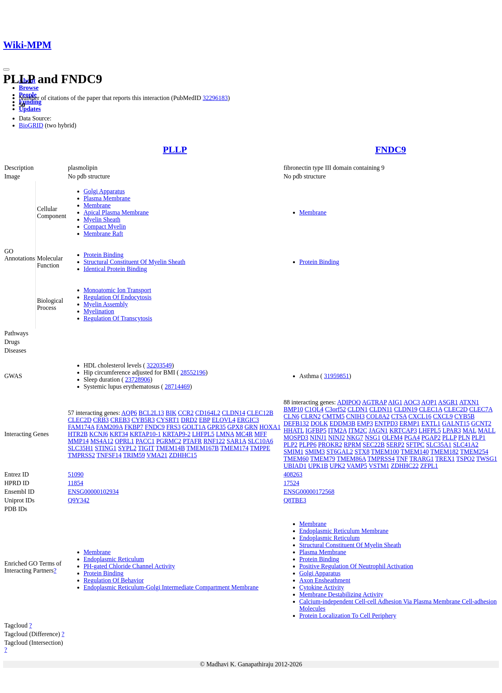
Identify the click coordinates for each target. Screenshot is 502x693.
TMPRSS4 (381, 458)
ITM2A (337, 430)
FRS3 (173, 427)
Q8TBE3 (295, 500)
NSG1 (372, 437)
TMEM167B (202, 448)
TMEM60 (296, 458)
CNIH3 (355, 416)
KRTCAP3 (403, 430)
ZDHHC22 (404, 465)
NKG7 (354, 437)
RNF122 (214, 441)
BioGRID (31, 125)
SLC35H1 (80, 448)
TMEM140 (415, 451)
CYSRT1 (168, 420)
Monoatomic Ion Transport (117, 290)
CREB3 (120, 420)
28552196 (193, 372)
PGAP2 (431, 437)
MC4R (244, 434)
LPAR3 (451, 430)
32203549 (159, 365)
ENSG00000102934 (93, 491)
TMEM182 (444, 451)
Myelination (99, 311)
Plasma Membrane (107, 198)
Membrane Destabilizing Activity (341, 594)
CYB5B (465, 416)
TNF (402, 458)
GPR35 (216, 427)
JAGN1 (378, 430)
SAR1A (236, 441)
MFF (260, 434)
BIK (171, 412)
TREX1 (445, 458)
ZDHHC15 (183, 455)
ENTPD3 (386, 423)
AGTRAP (374, 402)
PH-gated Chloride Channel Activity (129, 566)
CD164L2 (207, 412)
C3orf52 (335, 409)
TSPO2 (465, 458)
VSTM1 (379, 465)
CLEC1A (430, 409)
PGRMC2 (168, 441)
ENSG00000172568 (309, 491)
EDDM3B (342, 423)
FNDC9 (390, 149)
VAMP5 (357, 465)
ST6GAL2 (339, 451)
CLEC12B (260, 412)
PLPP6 (307, 444)
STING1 (105, 448)
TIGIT (146, 448)
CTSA (399, 416)
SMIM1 (294, 451)
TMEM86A (351, 458)
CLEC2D (79, 420)
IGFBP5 (316, 430)
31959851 (336, 376)
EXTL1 (430, 423)
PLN (464, 437)
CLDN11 (381, 409)
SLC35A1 (438, 444)
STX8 (362, 451)
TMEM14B (170, 448)
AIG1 (395, 402)
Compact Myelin (105, 226)
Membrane (97, 205)
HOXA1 (269, 427)
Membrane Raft (103, 233)
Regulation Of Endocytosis (117, 297)
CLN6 (291, 416)
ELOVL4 (223, 420)
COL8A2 (378, 416)
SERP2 (395, 444)
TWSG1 (486, 458)
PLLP (175, 149)
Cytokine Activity (321, 587)
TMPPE (260, 448)
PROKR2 (330, 444)
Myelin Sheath (102, 219)
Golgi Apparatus (104, 191)
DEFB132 (296, 423)
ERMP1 (410, 423)
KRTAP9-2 (176, 434)
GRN (251, 427)
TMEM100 (385, 451)
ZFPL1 (429, 465)
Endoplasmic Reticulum (114, 559)
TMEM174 (234, 448)
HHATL (294, 430)
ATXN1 (469, 402)
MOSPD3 (296, 437)
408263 (293, 474)
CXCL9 (443, 416)
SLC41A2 (465, 444)
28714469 (177, 386)
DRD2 (189, 420)
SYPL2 (127, 448)
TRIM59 (134, 455)
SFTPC (415, 444)
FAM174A (81, 427)
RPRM (352, 444)
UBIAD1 (295, 465)
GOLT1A (194, 427)
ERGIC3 (248, 420)
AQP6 (129, 412)
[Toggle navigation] (6, 69)
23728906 (137, 379)
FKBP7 (133, 427)
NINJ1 (318, 437)
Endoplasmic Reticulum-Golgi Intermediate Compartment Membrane (171, 587)
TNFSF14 (109, 455)
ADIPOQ (348, 402)
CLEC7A (481, 409)
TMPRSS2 (81, 455)
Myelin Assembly (106, 304)
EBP (204, 420)
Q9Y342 (78, 500)
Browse (28, 87)
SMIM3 (315, 451)
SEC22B (374, 444)
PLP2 (291, 444)
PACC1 (145, 441)
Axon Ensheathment (324, 580)
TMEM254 (474, 451)
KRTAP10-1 (145, 434)
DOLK (319, 423)
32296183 (215, 98)
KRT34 (119, 434)
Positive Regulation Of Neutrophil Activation (356, 566)
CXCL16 (419, 416)
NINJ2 (336, 437)
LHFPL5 (203, 434)
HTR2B (78, 434)
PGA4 (412, 437)
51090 (76, 474)
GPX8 (235, 427)
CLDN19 (406, 409)
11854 (75, 483)
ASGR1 (448, 402)
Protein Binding (104, 254)
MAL (470, 430)
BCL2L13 (151, 412)
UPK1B (318, 465)
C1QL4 (314, 409)
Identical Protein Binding (115, 269)
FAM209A (109, 427)
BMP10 (293, 409)
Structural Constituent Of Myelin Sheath (135, 261)
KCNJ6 (98, 434)
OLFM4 (392, 437)
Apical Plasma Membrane (116, 212)
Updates (30, 108)
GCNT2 (481, 423)
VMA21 (156, 455)
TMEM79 (322, 458)
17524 (291, 483)
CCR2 (186, 412)
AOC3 (412, 402)
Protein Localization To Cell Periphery (347, 615)
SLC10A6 (260, 441)
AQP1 (429, 402)
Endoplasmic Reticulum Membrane (344, 530)
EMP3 (365, 423)
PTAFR (192, 441)
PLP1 (479, 437)
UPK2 (337, 465)
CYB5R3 (143, 420)
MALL (487, 430)
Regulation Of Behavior (114, 580)
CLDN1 (357, 409)
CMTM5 (333, 416)
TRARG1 (421, 458)
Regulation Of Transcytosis (118, 318)
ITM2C (357, 430)
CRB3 (101, 420)
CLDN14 (234, 412)
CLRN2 (311, 416)
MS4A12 (101, 441)
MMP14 (78, 441)
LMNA (225, 434)
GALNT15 (455, 423)
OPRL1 (124, 441)
